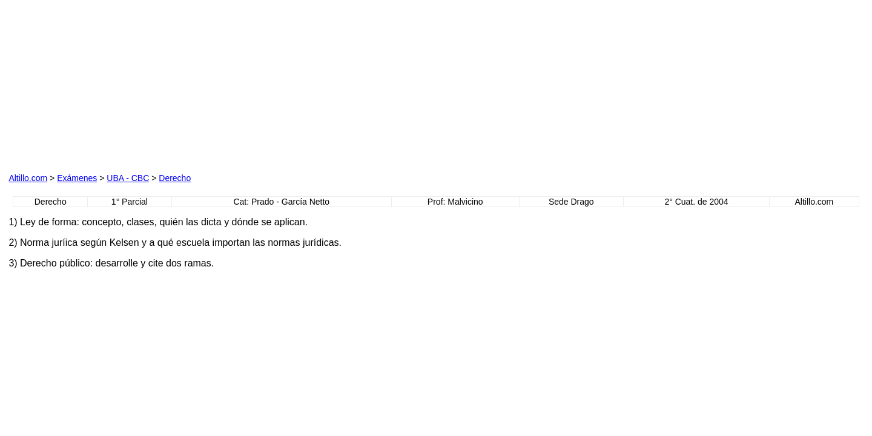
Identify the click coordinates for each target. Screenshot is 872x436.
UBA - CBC (128, 178)
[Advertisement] (146, 84)
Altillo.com (27, 178)
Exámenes (77, 178)
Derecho (175, 178)
